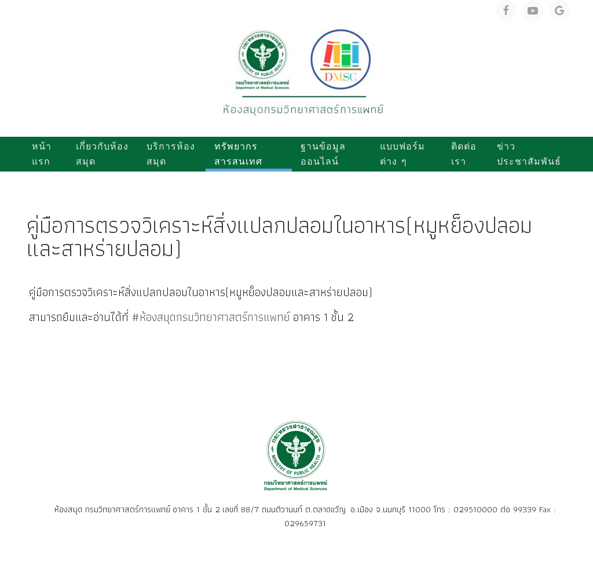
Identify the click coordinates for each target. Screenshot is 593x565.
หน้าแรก (42, 153)
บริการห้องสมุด (171, 153)
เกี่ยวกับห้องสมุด (102, 153)
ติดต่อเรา (464, 153)
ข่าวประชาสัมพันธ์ (529, 153)
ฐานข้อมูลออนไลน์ (323, 153)
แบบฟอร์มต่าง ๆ (402, 153)
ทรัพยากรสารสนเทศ (238, 153)
